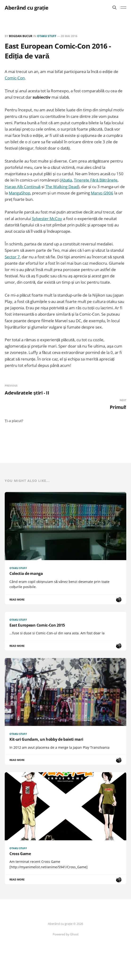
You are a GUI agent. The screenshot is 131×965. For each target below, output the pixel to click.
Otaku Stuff (46, 36)
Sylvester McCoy (47, 218)
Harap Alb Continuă (22, 186)
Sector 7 (12, 257)
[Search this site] (114, 7)
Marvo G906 (102, 193)
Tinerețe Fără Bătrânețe (96, 180)
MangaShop (19, 193)
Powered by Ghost (66, 934)
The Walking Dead (61, 186)
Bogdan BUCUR (20, 36)
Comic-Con (15, 78)
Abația (66, 180)
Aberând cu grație (26, 7)
